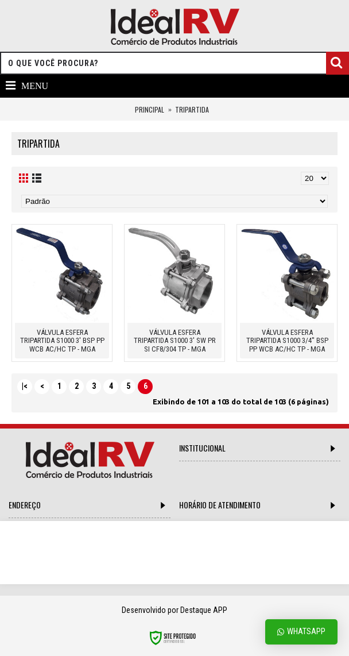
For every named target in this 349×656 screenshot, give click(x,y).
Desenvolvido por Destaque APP (174, 610)
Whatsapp (301, 631)
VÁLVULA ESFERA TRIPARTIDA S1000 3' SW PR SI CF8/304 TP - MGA (175, 340)
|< (25, 386)
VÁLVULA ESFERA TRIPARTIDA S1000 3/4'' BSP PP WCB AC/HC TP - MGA (287, 340)
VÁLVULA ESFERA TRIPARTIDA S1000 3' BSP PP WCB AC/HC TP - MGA (62, 340)
